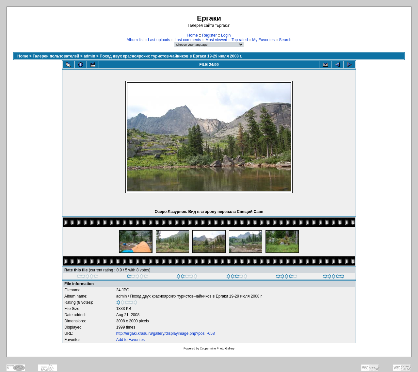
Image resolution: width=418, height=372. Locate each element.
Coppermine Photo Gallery (217, 348)
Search (285, 40)
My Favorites (263, 40)
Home (192, 35)
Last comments (187, 40)
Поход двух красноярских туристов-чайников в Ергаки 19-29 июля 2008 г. (171, 56)
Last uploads (159, 40)
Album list (135, 40)
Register (209, 35)
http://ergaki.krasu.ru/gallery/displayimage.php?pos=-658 (165, 333)
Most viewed (216, 40)
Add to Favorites (130, 339)
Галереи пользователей (56, 56)
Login (226, 35)
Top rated (240, 40)
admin (89, 56)
